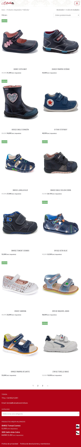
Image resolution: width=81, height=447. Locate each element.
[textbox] (40, 413)
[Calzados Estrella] (8, 3)
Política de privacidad (10, 444)
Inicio (3, 10)
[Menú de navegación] (76, 3)
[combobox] (40, 414)
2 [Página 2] (37, 386)
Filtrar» (4, 15)
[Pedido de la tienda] (66, 15)
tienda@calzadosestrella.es (17, 403)
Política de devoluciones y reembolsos (35, 444)
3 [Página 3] (42, 386)
